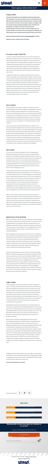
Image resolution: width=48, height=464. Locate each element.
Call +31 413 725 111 (24, 434)
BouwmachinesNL (30, 36)
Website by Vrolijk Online (24, 458)
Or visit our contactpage (24, 438)
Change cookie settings (30, 456)
